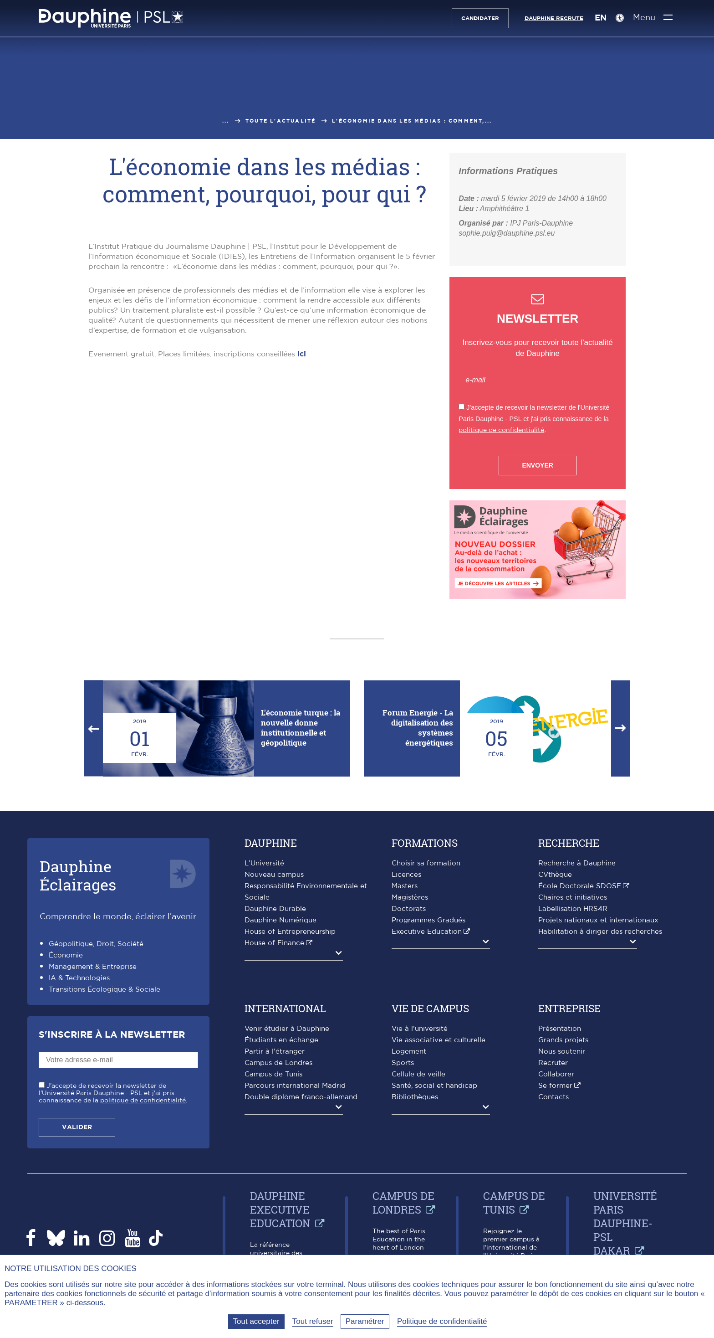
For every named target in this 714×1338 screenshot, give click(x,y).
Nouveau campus (274, 874)
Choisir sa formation (426, 863)
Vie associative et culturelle (438, 1040)
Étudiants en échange (281, 1040)
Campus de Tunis (273, 1074)
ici (300, 354)
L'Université (264, 863)
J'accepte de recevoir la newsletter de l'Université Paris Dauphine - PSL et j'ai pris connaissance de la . (113, 1093)
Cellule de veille (418, 1074)
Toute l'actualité (280, 121)
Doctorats (409, 909)
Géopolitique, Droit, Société (96, 944)
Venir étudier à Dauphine (287, 1028)
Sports (403, 1063)
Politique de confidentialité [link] (442, 1321)
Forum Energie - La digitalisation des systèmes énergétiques (417, 727)
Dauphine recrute (553, 18)
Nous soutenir (561, 1051)
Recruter (553, 1063)
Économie (66, 955)
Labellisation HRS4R (572, 909)
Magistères (410, 897)
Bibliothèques (415, 1097)
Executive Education (427, 931)
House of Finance (274, 943)
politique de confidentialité (501, 430)
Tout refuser (312, 1321)
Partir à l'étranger (275, 1051)
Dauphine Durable (275, 909)
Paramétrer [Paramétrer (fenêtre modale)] (365, 1321)
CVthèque (555, 874)
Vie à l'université (420, 1028)
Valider (77, 1127)
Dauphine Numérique (280, 920)
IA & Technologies (79, 978)
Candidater (480, 18)
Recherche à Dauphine (577, 863)
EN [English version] (600, 18)
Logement (409, 1051)
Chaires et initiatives (572, 897)
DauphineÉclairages (78, 875)
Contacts (553, 1097)
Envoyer (537, 465)
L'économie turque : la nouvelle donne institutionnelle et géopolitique (300, 727)
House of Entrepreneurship (290, 931)
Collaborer (556, 1074)
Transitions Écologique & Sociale (104, 989)
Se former (555, 1085)
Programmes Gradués (428, 920)
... (226, 121)
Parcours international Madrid (295, 1085)
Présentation (559, 1028)
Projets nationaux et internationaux (598, 920)
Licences (406, 874)
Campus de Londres (278, 1063)
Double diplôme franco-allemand (301, 1097)
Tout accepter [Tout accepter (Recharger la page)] (256, 1321)
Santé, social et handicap (434, 1085)
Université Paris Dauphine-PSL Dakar (625, 1223)
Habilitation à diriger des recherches (600, 931)
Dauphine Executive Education (280, 1209)
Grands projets (563, 1040)
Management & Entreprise (93, 966)
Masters (405, 886)
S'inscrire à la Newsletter (112, 1035)
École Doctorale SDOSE (579, 886)
